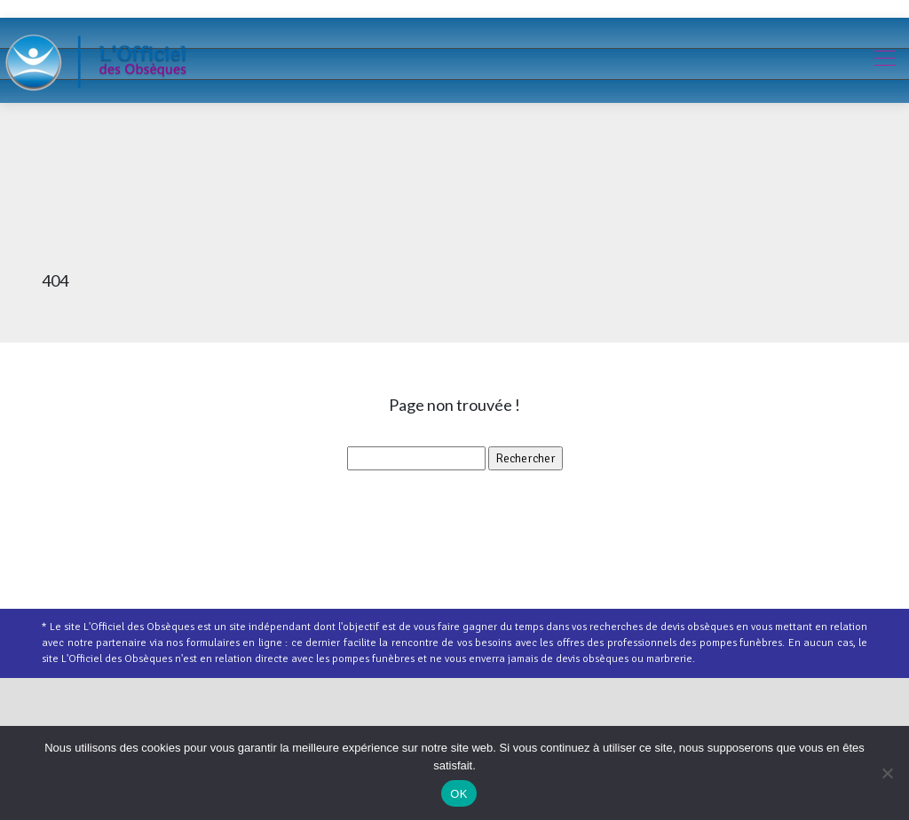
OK (458, 793)
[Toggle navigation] (884, 60)
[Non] (887, 773)
